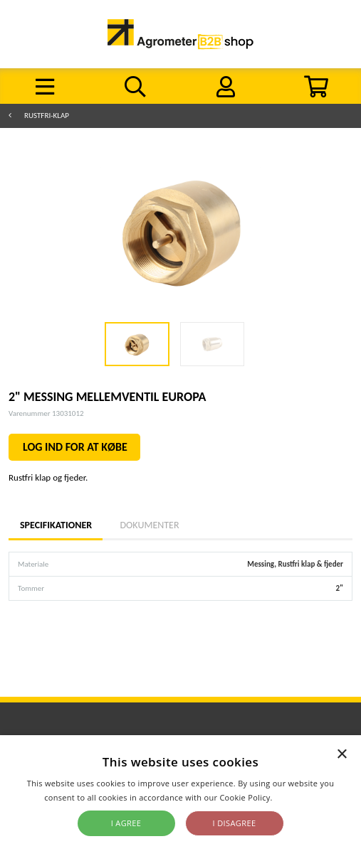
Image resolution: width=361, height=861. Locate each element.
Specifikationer (55, 525)
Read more (296, 797)
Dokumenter (149, 525)
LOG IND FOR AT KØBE (75, 447)
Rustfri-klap (46, 115)
